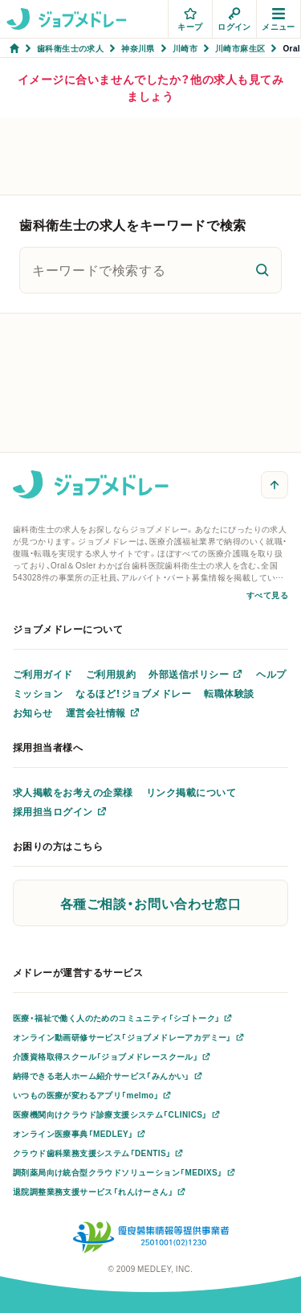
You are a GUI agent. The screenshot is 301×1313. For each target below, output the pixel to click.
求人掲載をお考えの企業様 (73, 792)
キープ (189, 19)
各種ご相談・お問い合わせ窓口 (151, 903)
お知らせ (33, 712)
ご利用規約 (111, 674)
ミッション (38, 693)
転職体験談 (229, 693)
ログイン (234, 19)
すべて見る (267, 595)
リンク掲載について (191, 792)
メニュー (278, 19)
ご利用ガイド (43, 674)
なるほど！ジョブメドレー (133, 693)
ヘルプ (271, 674)
